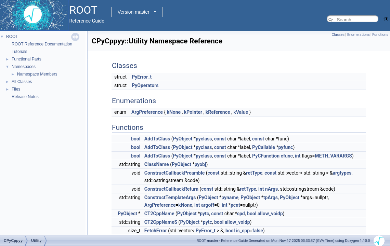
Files (16, 89)
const (220, 138)
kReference (218, 112)
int (297, 156)
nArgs (271, 189)
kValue (240, 112)
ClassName (156, 164)
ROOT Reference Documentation (42, 44)
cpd (241, 213)
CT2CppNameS (160, 222)
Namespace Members (37, 74)
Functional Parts (26, 59)
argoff (207, 205)
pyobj (200, 164)
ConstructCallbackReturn (171, 189)
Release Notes (25, 96)
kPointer (193, 112)
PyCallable (263, 147)
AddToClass (157, 138)
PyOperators (145, 85)
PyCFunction (266, 156)
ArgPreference (147, 112)
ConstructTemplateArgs (170, 197)
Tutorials (19, 51)
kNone (174, 112)
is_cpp (243, 230)
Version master (134, 12)
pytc (204, 213)
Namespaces (24, 66)
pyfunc (285, 147)
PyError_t (142, 77)
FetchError (155, 230)
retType (254, 173)
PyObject (182, 138)
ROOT (12, 36)
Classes (338, 34)
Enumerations (358, 34)
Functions (380, 34)
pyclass (204, 138)
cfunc (287, 156)
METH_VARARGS (333, 156)
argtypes (342, 173)
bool (135, 138)
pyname (229, 197)
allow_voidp (270, 213)
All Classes (22, 81)
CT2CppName (159, 213)
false (257, 230)
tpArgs (270, 197)
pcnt (235, 205)
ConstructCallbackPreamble (174, 173)
